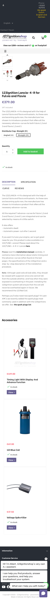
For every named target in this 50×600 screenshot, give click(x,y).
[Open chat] (43, 593)
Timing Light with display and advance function (22, 380)
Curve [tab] (5, 188)
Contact (4, 29)
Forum (11, 29)
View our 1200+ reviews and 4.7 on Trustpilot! (25, 45)
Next (7, 55)
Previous (7, 80)
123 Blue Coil (13, 449)
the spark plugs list (22, 304)
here (28, 245)
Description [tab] (8, 181)
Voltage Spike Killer (17, 517)
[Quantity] (6, 151)
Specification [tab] (28, 181)
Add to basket (30, 151)
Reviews (19, 188)
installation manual (25, 251)
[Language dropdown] (9, 23)
